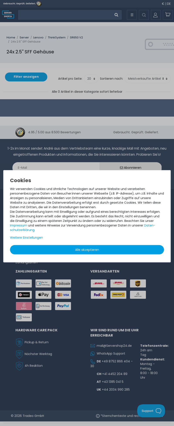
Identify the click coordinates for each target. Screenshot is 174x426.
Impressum (18, 225)
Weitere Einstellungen (26, 237)
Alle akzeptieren (87, 250)
